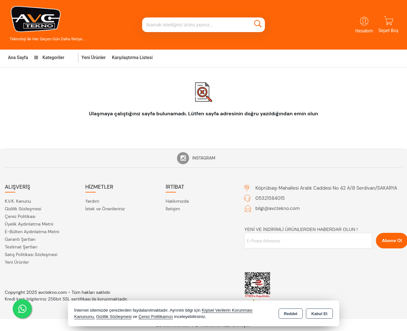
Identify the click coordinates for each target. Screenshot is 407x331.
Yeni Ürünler (17, 262)
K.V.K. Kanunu (18, 201)
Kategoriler (49, 57)
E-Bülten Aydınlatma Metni (32, 231)
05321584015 (270, 198)
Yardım (92, 201)
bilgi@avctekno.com (277, 208)
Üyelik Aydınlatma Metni (29, 224)
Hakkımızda (177, 201)
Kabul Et (319, 314)
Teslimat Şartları (21, 247)
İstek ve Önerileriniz (105, 209)
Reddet (290, 314)
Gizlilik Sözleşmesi (23, 209)
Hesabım (364, 30)
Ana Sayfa (18, 57)
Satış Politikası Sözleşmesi (31, 254)
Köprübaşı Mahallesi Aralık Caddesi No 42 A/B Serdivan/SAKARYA (326, 188)
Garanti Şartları (20, 239)
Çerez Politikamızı (155, 316)
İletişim (173, 209)
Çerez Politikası (20, 216)
